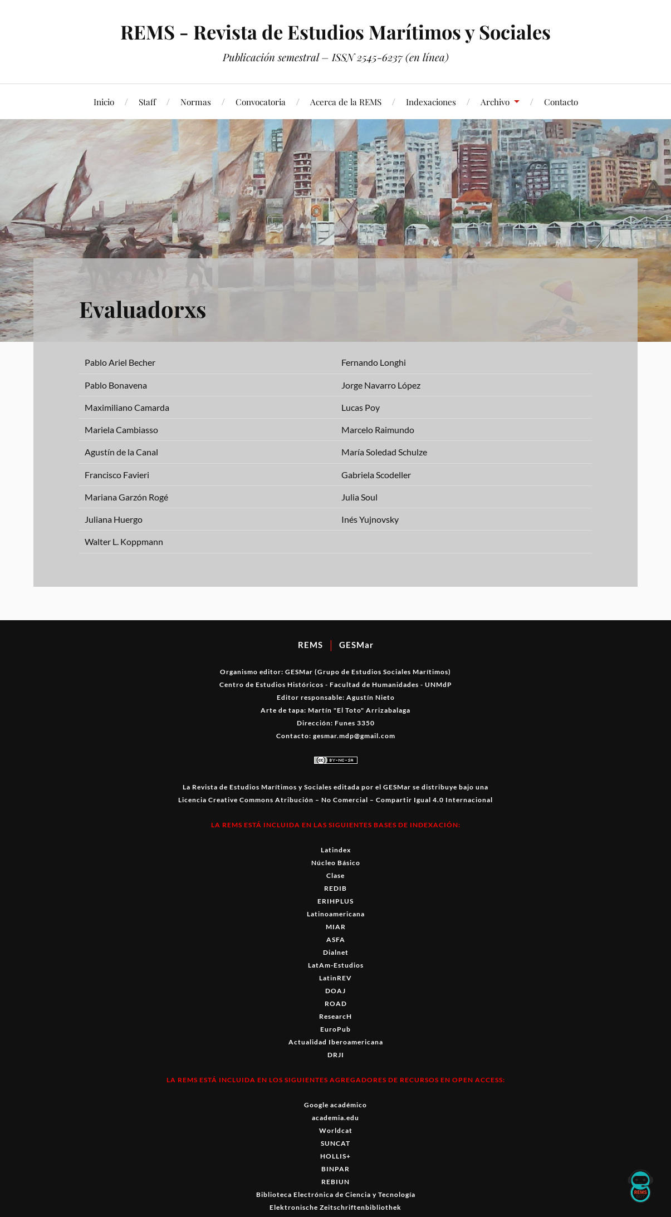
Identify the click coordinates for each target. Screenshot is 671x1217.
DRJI (335, 1055)
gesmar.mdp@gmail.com (354, 736)
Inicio (104, 101)
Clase (335, 875)
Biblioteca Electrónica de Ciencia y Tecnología (335, 1194)
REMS (310, 645)
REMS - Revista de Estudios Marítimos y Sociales (335, 31)
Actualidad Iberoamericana (335, 1042)
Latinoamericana (336, 914)
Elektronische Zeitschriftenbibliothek (335, 1207)
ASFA (335, 939)
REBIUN (335, 1181)
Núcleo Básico (335, 862)
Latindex (336, 850)
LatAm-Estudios (336, 965)
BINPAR (335, 1169)
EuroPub (335, 1029)
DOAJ (335, 991)
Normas (195, 101)
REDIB (335, 888)
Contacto (561, 101)
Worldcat (335, 1130)
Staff (147, 101)
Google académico (335, 1105)
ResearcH (335, 1016)
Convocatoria (261, 101)
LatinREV (335, 978)
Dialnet (336, 952)
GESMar (356, 645)
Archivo (495, 101)
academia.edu (335, 1117)
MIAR (336, 926)
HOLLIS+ (335, 1156)
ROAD (336, 1003)
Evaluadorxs (149, 307)
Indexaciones (431, 101)
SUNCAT (335, 1143)
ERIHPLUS (335, 901)
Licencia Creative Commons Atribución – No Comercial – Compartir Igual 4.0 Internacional (335, 800)
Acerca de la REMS (345, 101)
